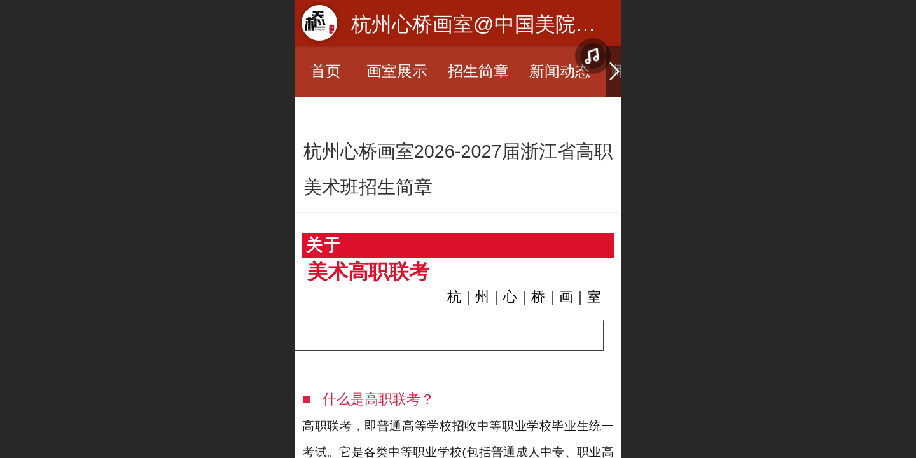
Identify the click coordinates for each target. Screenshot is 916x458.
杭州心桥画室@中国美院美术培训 (503, 24)
